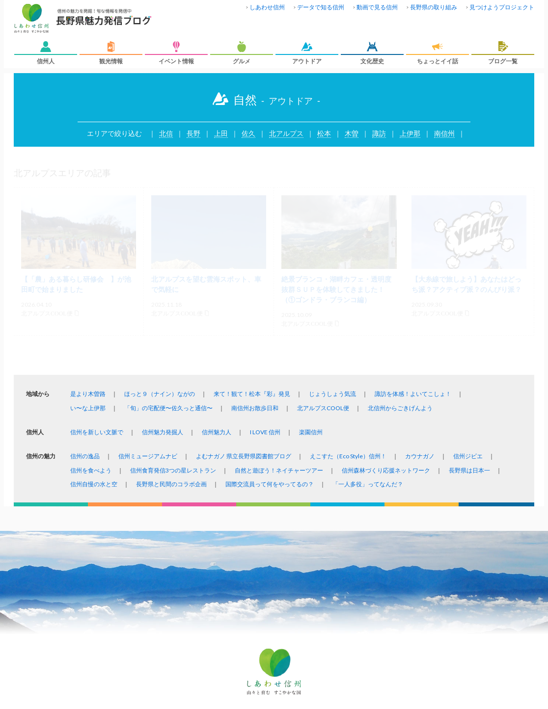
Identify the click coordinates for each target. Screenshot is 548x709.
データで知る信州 (320, 7)
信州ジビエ (468, 456)
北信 (166, 133)
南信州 (444, 133)
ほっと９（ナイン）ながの (159, 393)
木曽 (351, 133)
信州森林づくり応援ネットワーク (386, 470)
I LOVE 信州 (265, 432)
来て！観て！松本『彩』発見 (252, 393)
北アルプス (286, 133)
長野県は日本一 (469, 470)
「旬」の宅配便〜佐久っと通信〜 (168, 408)
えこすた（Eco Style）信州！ (348, 456)
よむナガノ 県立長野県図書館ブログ (243, 456)
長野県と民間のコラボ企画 (171, 484)
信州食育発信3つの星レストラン (173, 470)
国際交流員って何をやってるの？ (269, 484)
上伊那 (410, 133)
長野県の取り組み (433, 7)
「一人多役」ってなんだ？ (367, 484)
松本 (324, 133)
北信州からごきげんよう (400, 408)
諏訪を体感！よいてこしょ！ (413, 393)
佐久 (248, 133)
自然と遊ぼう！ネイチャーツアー (279, 470)
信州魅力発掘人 (162, 432)
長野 (193, 133)
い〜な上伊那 (88, 408)
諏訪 (379, 133)
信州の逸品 (85, 456)
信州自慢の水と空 (93, 484)
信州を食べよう (90, 470)
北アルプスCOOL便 (323, 408)
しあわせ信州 (267, 7)
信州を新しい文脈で (96, 432)
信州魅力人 (216, 432)
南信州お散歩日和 (254, 408)
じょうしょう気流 (332, 393)
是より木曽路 (88, 393)
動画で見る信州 (377, 7)
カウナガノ (420, 456)
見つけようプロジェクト (501, 7)
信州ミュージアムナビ (147, 456)
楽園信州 (311, 432)
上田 (221, 133)
